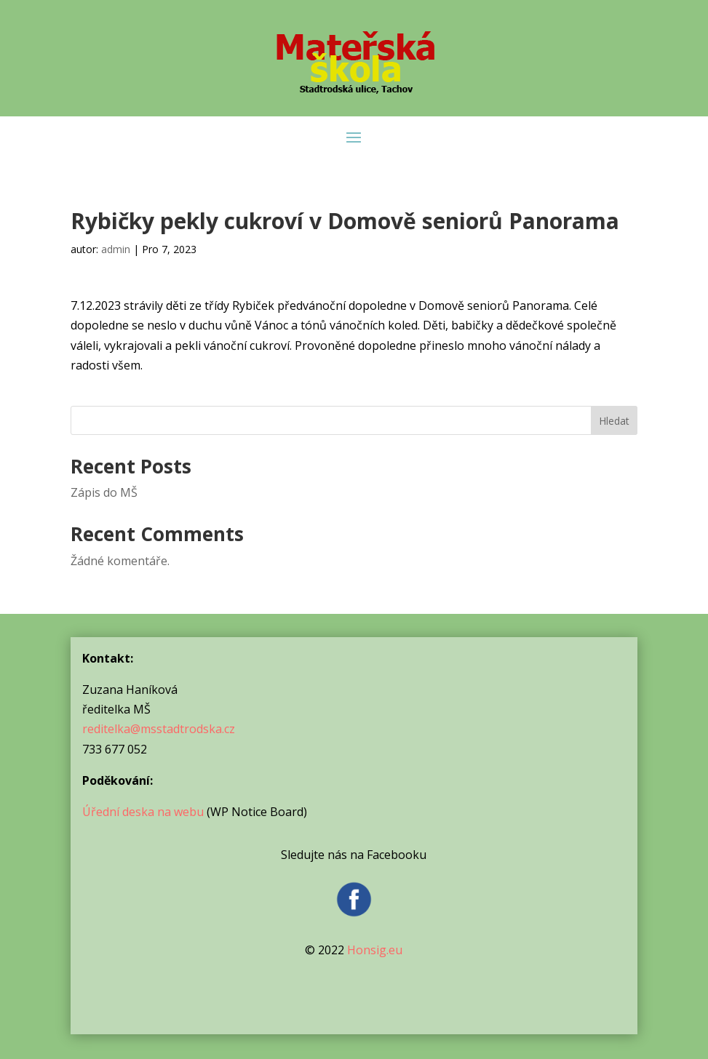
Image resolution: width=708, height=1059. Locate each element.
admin (115, 249)
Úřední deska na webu (143, 812)
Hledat (614, 421)
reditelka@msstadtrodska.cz (158, 729)
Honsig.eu (374, 950)
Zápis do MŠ (104, 492)
